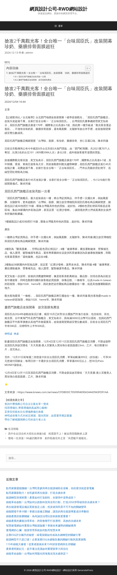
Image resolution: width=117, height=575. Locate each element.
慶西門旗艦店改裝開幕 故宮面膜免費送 (34, 79)
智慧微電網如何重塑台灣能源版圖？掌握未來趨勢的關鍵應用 (41, 525)
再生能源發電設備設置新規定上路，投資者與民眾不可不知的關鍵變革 (46, 507)
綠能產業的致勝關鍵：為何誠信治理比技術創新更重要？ (38, 516)
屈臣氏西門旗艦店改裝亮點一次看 (32, 76)
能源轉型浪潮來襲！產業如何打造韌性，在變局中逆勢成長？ (41, 497)
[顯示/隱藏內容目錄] (86, 68)
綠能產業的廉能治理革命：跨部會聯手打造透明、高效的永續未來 (43, 521)
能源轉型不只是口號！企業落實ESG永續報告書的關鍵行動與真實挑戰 (46, 539)
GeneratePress (85, 570)
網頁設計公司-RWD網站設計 (58, 9)
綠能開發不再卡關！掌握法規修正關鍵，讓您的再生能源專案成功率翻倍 (47, 511)
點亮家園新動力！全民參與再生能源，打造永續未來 (36, 493)
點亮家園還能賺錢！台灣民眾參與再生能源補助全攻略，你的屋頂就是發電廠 (50, 488)
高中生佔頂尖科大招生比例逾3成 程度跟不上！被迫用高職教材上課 (47, 433)
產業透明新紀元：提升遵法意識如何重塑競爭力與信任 (37, 549)
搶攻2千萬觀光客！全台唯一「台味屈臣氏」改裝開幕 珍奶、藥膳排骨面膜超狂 (49, 72)
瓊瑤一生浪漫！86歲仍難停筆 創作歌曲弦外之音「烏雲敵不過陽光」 (48, 438)
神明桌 (8, 333)
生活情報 (13, 429)
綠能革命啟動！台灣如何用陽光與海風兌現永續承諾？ (37, 553)
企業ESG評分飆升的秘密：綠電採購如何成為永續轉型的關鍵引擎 (43, 535)
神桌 (16, 333)
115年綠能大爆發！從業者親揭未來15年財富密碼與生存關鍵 (41, 544)
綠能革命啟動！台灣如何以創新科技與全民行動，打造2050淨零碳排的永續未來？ (53, 502)
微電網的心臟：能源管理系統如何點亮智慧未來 (33, 530)
